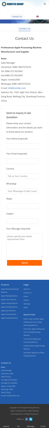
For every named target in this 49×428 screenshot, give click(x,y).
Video (28, 11)
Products (17, 11)
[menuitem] (41, 16)
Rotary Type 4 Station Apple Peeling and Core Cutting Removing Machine (34, 322)
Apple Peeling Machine (9, 296)
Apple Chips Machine (8, 314)
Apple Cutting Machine (9, 303)
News (4, 16)
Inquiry (26, 300)
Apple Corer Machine (8, 299)
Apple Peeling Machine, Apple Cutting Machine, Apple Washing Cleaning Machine (25, 411)
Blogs (29, 16)
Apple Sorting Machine (9, 307)
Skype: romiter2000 (8, 386)
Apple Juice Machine (8, 311)
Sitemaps (27, 304)
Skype (30, 419)
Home (5, 11)
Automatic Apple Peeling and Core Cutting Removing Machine (34, 332)
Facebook (26, 419)
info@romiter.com (17, 88)
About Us (39, 11)
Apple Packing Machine (9, 318)
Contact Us (17, 16)
